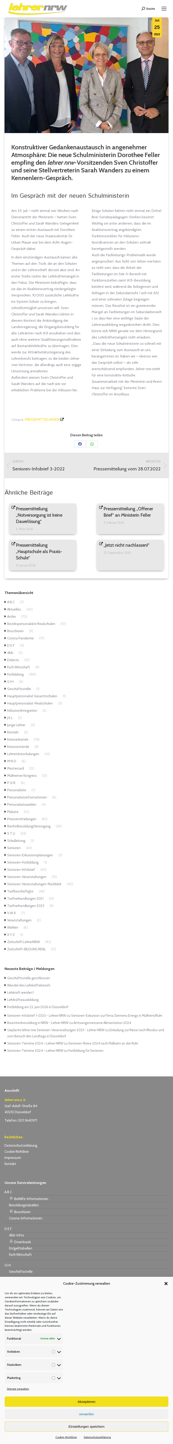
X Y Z (11, 935)
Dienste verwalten (18, 1388)
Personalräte (16, 790)
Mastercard (15, 768)
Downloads (20, 1241)
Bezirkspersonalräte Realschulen (31, 624)
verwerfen (86, 1414)
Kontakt (13, 732)
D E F (10, 645)
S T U (11, 833)
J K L (10, 718)
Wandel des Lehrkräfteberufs (28, 985)
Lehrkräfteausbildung (23, 1000)
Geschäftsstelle (19, 689)
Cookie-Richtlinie (66, 1437)
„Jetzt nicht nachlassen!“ (127, 545)
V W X (11, 913)
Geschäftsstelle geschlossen (28, 978)
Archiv (11, 617)
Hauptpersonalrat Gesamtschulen (32, 696)
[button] (166, 1283)
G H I (10, 682)
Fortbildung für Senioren (85, 1051)
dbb (10, 653)
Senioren (13, 848)
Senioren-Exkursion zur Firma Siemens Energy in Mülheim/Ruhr (116, 1016)
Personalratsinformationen (27, 797)
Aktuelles (14, 609)
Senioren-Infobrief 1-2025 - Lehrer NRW (36, 1016)
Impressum (13, 1158)
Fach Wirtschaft (18, 667)
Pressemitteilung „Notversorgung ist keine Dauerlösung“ (39, 515)
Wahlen (12, 927)
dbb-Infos (16, 1235)
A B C (11, 602)
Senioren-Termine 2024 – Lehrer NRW (35, 1043)
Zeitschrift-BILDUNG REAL (26, 949)
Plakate (12, 812)
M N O (11, 761)
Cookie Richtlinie (17, 1152)
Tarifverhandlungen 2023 (25, 906)
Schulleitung (16, 841)
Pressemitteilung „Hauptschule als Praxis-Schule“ (39, 551)
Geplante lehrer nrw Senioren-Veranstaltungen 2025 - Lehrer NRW (56, 1030)
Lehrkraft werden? (20, 993)
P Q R (11, 783)
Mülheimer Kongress (22, 776)
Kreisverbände (17, 739)
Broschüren (15, 631)
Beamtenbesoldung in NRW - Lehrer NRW (37, 1023)
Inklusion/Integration (22, 711)
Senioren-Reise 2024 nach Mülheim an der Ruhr (103, 1043)
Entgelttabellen (20, 1248)
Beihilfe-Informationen (28, 1198)
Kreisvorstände (18, 747)
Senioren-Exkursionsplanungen (30, 855)
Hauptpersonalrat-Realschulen (30, 703)
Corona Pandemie (20, 638)
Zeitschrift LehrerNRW (23, 942)
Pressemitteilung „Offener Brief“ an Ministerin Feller (128, 512)
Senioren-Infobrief (21, 870)
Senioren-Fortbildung (23, 862)
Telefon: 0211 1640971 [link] (21, 1120)
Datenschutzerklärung (97, 1437)
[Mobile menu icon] (163, 9)
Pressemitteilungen (42, 420)
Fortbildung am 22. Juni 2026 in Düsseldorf (37, 1007)
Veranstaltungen (19, 920)
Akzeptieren (86, 1402)
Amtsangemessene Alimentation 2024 (102, 1023)
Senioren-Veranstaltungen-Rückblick (34, 884)
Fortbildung (15, 674)
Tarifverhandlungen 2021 (25, 899)
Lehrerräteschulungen (23, 754)
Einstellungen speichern (86, 1426)
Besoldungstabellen (24, 1205)
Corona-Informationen (25, 1218)
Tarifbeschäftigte (20, 891)
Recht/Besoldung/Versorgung (28, 826)
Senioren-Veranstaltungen (26, 877)
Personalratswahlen (21, 805)
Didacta (13, 660)
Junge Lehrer (16, 725)
